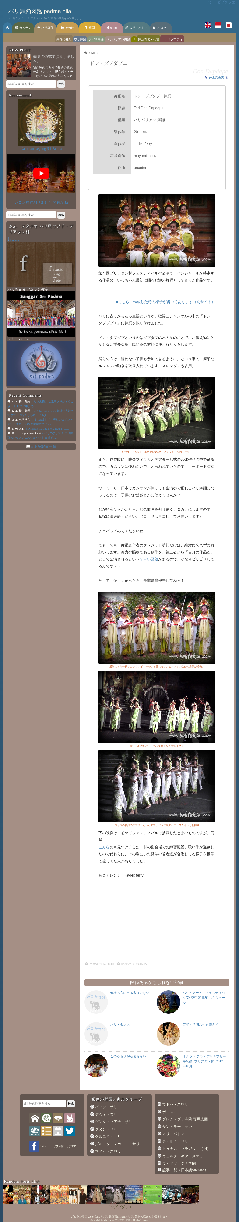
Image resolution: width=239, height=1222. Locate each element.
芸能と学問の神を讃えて (200, 1024)
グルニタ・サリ (107, 1136)
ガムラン (23, 27)
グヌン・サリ (105, 1129)
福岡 (90, 27)
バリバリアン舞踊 (118, 39)
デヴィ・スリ (105, 1114)
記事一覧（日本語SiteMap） (184, 1170)
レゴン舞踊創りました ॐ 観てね (41, 202)
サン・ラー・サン (176, 1127)
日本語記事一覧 (43, 447)
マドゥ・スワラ (107, 1151)
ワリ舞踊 (80, 39)
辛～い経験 (149, 559)
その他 (67, 27)
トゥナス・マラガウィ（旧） (186, 1149)
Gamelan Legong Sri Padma (41, 148)
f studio (104, 1220)
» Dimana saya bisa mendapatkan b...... (47, 428)
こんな (104, 847)
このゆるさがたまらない (128, 1056)
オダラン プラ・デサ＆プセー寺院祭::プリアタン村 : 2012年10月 (204, 1061)
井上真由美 (217, 77)
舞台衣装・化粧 (148, 39)
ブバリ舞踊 (96, 39)
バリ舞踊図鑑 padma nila (39, 11)
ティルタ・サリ (174, 1141)
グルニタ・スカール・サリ (117, 1144)
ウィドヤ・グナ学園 (178, 1163)
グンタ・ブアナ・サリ (113, 1122)
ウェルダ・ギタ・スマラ (182, 1156)
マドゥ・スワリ (174, 1104)
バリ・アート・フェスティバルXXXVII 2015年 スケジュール (204, 997)
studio (13, 239)
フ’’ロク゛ (160, 27)
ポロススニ (171, 1112)
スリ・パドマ (136, 27)
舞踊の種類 (64, 39)
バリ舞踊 (45, 27)
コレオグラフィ (172, 39)
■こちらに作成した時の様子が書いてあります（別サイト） (165, 302)
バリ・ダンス (120, 1024)
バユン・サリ (105, 1107)
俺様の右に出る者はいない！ (131, 993)
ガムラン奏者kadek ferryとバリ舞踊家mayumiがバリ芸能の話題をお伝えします (119, 1216)
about (112, 27)
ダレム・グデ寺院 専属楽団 (184, 1119)
